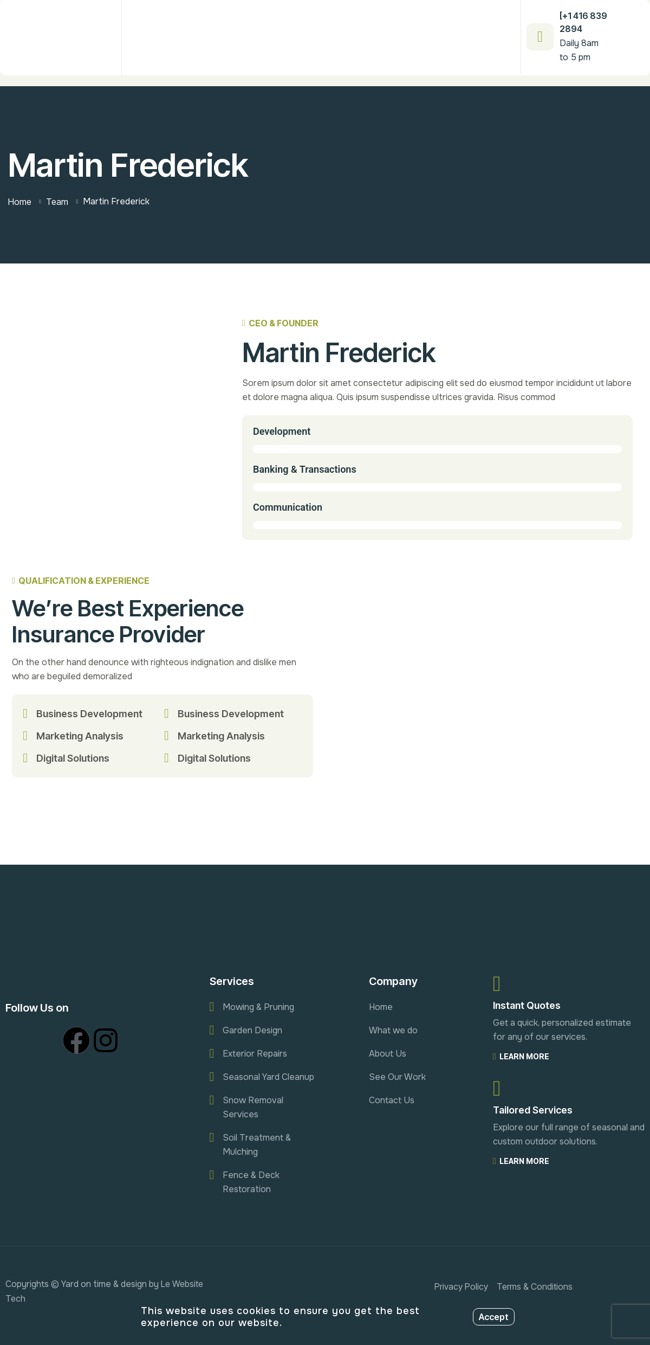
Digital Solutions (72, 758)
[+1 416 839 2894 (583, 22)
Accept (494, 1316)
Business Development (89, 713)
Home (19, 201)
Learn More (521, 1056)
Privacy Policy (461, 1286)
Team (57, 201)
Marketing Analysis (79, 736)
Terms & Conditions (535, 1286)
